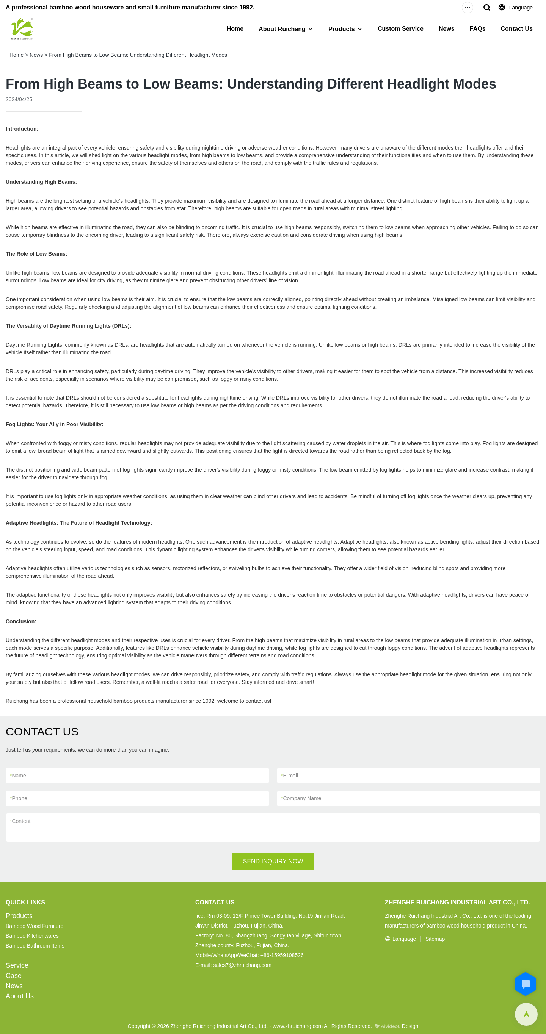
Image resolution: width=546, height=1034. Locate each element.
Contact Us (517, 28)
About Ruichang (282, 29)
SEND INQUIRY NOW (273, 861)
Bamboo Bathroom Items (35, 946)
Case (14, 975)
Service (17, 965)
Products (341, 29)
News (447, 28)
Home (235, 28)
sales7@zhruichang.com (242, 965)
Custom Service (401, 28)
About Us (20, 996)
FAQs (478, 28)
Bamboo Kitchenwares (32, 936)
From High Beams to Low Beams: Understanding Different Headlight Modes (138, 55)
